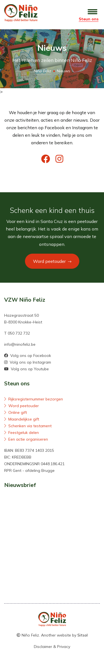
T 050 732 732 (17, 333)
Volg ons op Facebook (27, 355)
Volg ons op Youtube (26, 368)
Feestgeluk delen (21, 432)
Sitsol (82, 635)
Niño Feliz (42, 70)
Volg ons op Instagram (27, 362)
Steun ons (88, 18)
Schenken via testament (28, 425)
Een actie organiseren (26, 439)
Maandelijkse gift (21, 419)
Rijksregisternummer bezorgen (33, 399)
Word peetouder (52, 261)
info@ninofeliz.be (19, 344)
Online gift (15, 412)
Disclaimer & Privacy (52, 646)
